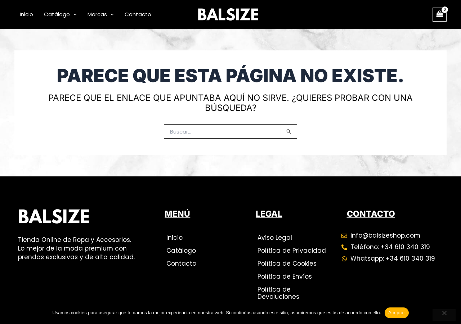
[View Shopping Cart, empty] (440, 15)
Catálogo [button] (60, 14)
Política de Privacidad (292, 250)
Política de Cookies (287, 263)
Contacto (138, 14)
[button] (73, 14)
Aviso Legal (275, 237)
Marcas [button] (101, 14)
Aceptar (396, 312)
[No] (444, 315)
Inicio (26, 14)
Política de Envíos (285, 276)
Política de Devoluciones (278, 293)
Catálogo (181, 250)
